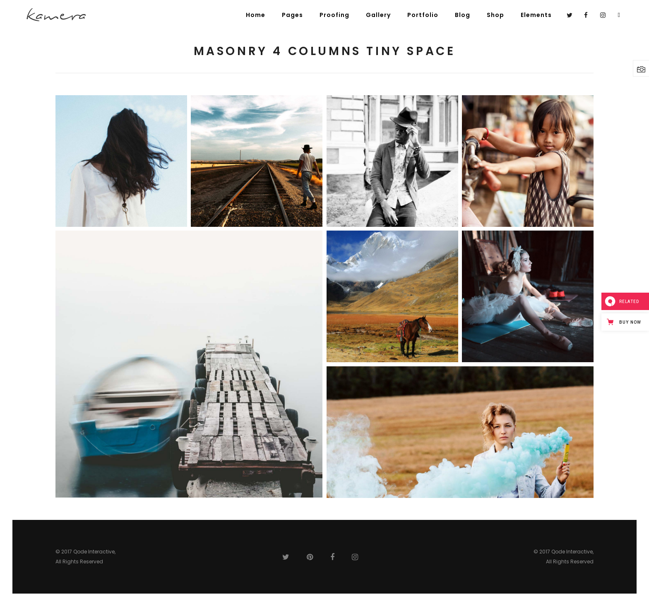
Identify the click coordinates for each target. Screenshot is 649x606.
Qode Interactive (94, 551)
